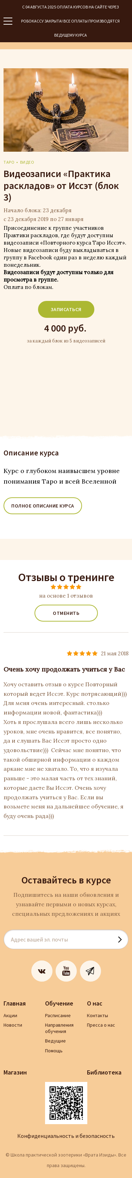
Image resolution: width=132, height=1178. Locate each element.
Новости (13, 1025)
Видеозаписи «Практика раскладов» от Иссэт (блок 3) (61, 185)
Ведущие (55, 1041)
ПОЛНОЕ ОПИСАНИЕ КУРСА (42, 506)
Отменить (66, 613)
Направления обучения (59, 1028)
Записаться (66, 309)
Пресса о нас (101, 1025)
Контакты (97, 1015)
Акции (10, 1015)
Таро (9, 162)
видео (27, 162)
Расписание (58, 1015)
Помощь (54, 1050)
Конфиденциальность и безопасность (66, 1135)
